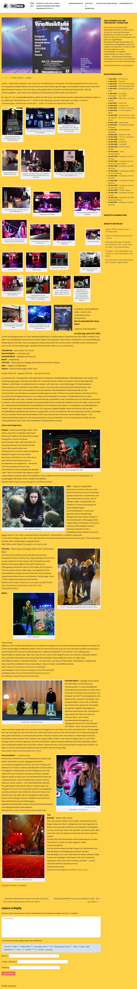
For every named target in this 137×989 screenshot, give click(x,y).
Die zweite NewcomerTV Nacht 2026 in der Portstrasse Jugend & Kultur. (119, 261)
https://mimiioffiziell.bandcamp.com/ (33, 673)
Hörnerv (122, 139)
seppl (28, 77)
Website (5, 967)
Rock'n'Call (122, 103)
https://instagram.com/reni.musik (32, 544)
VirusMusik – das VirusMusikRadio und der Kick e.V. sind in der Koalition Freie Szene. (119, 253)
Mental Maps (123, 123)
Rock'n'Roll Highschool (126, 86)
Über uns (32, 4)
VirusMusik (22, 885)
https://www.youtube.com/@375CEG (35, 582)
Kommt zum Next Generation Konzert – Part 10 (119, 237)
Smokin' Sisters (124, 190)
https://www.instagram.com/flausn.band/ (33, 481)
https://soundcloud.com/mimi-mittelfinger (26, 667)
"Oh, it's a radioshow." (127, 137)
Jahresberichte (126, 3)
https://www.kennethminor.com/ (26, 751)
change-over (123, 106)
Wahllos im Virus (125, 135)
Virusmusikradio (76, 3)
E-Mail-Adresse (9, 961)
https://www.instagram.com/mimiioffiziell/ (34, 670)
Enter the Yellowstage (126, 84)
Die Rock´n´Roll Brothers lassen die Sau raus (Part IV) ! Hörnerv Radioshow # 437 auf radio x (25, 900)
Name (5, 956)
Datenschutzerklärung (106, 3)
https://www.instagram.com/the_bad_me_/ (67, 869)
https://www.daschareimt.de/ (32, 810)
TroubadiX (123, 144)
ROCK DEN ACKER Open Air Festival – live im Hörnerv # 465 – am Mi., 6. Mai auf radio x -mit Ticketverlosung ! (119, 244)
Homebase (123, 142)
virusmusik (11, 986)
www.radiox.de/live (10, 345)
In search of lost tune (126, 108)
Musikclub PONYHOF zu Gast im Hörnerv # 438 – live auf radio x (76, 900)
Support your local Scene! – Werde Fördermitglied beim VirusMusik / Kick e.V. (48, 6)
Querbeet (121, 81)
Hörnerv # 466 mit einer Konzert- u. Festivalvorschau (118, 230)
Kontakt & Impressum (89, 6)
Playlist (13, 885)
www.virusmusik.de (64, 345)
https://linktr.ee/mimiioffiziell (26, 676)
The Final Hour (123, 79)
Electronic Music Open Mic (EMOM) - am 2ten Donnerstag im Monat (121, 117)
